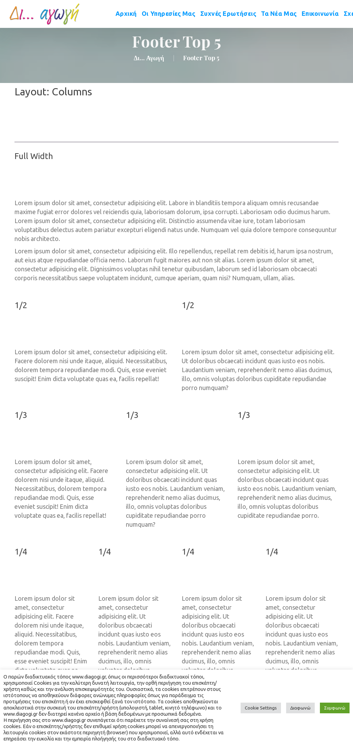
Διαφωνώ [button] (300, 707)
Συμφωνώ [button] (334, 707)
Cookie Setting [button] (261, 707)
